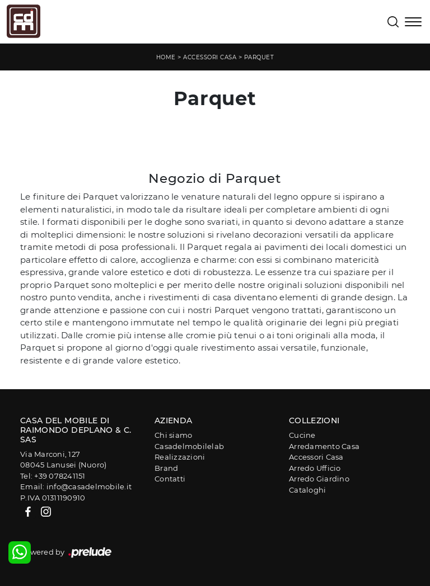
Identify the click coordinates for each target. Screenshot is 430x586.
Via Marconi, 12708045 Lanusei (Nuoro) (63, 460)
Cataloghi (307, 489)
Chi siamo (173, 435)
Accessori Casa (209, 57)
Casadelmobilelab (189, 446)
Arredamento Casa (324, 446)
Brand (166, 468)
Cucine (302, 435)
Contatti (170, 478)
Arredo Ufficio (315, 468)
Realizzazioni (180, 456)
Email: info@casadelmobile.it (76, 486)
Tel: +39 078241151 (53, 475)
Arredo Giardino (319, 478)
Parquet (259, 57)
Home (166, 57)
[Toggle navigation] (413, 23)
